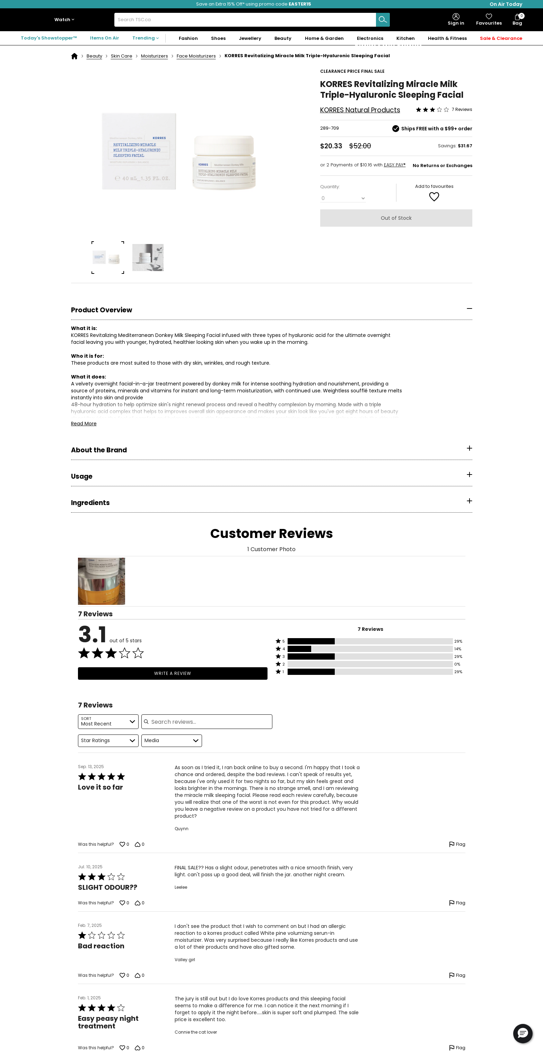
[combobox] (251, 20)
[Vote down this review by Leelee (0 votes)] (139, 903)
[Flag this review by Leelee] (457, 903)
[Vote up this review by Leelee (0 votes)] (124, 903)
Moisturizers (154, 56)
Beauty (94, 56)
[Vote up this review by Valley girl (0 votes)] (124, 975)
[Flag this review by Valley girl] (457, 975)
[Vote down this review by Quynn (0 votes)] (139, 844)
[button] (65, 20)
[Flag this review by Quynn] (457, 844)
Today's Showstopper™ (49, 38)
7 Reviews (462, 109)
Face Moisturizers (196, 56)
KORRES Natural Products (360, 110)
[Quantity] (343, 198)
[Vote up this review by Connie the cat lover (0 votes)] (124, 1048)
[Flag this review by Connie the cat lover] (457, 1048)
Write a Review (172, 673)
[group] (108, 257)
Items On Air (104, 38)
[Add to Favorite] (434, 196)
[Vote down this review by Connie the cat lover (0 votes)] (139, 1048)
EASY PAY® (395, 165)
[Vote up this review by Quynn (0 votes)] (124, 844)
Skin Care (121, 56)
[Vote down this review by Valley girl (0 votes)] (139, 975)
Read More (84, 423)
